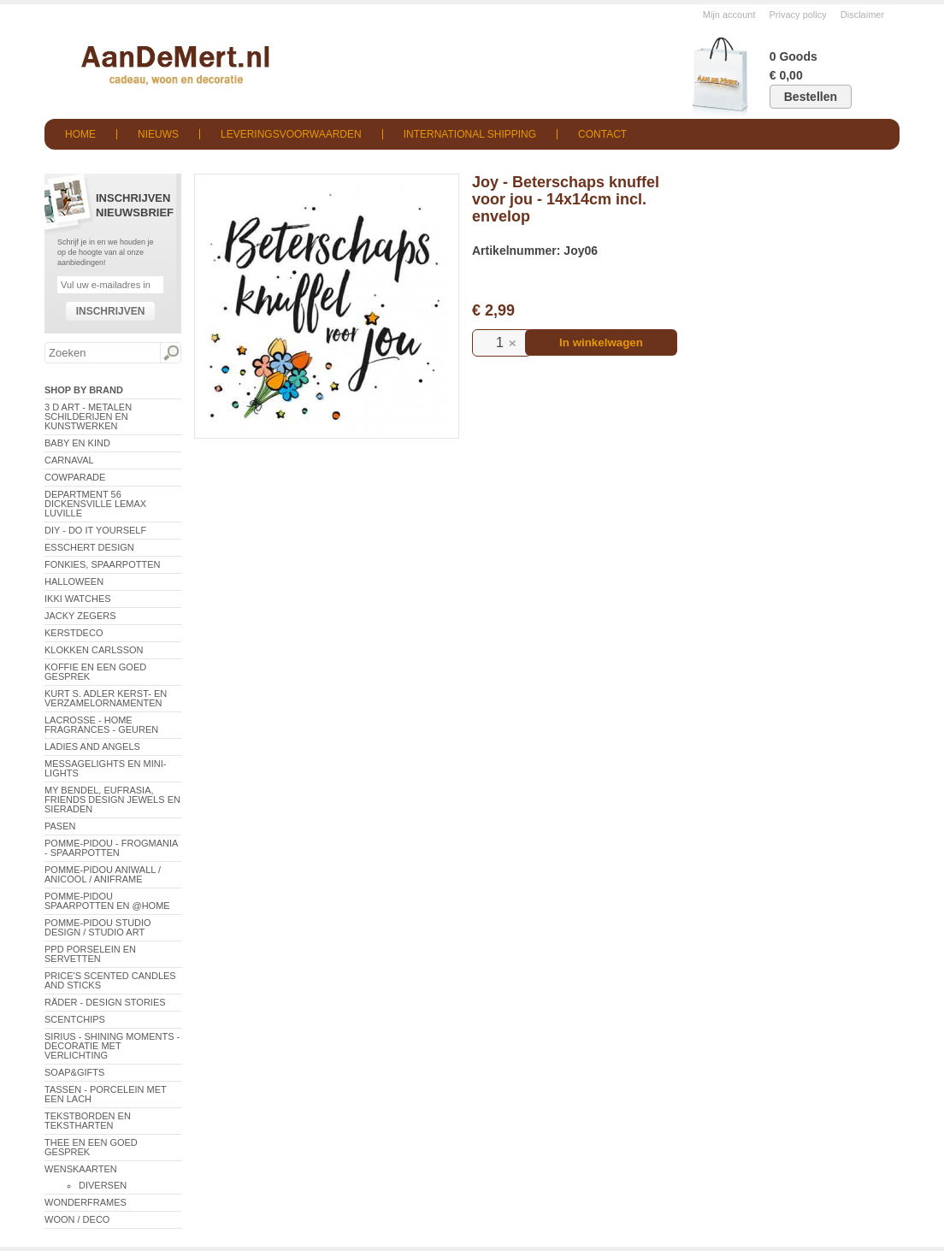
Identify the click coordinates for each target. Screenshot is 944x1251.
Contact (602, 134)
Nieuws (158, 134)
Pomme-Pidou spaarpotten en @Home (107, 901)
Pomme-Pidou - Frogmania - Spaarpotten (111, 848)
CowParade (74, 477)
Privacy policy (798, 14)
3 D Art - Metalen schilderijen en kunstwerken (88, 416)
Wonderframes (85, 1202)
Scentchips (74, 1019)
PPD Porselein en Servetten (90, 954)
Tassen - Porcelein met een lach (105, 1094)
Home (80, 134)
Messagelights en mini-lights (105, 768)
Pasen (59, 826)
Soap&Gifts (74, 1072)
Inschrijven (110, 311)
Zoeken (170, 353)
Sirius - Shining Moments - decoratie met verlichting (112, 1045)
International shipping (470, 134)
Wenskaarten (80, 1169)
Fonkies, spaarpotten (102, 564)
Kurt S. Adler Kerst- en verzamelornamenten (105, 698)
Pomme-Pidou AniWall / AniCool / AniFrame (102, 874)
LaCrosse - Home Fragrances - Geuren (101, 725)
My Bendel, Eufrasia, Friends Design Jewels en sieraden (112, 799)
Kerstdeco (73, 633)
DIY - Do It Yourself (95, 530)
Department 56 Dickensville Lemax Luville (95, 503)
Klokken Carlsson (94, 650)
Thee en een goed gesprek (91, 1147)
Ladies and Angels (92, 746)
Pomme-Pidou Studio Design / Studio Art (97, 927)
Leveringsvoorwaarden (291, 134)
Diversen (103, 1185)
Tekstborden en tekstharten (87, 1120)
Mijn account (729, 14)
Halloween (73, 581)
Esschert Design (89, 547)
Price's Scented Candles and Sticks (110, 980)
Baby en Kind (77, 443)
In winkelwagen (601, 342)
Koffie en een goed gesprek (95, 672)
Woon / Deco (76, 1219)
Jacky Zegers (80, 616)
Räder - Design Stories (105, 1002)
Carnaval (69, 460)
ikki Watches (77, 598)
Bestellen (810, 96)
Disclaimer (862, 14)
